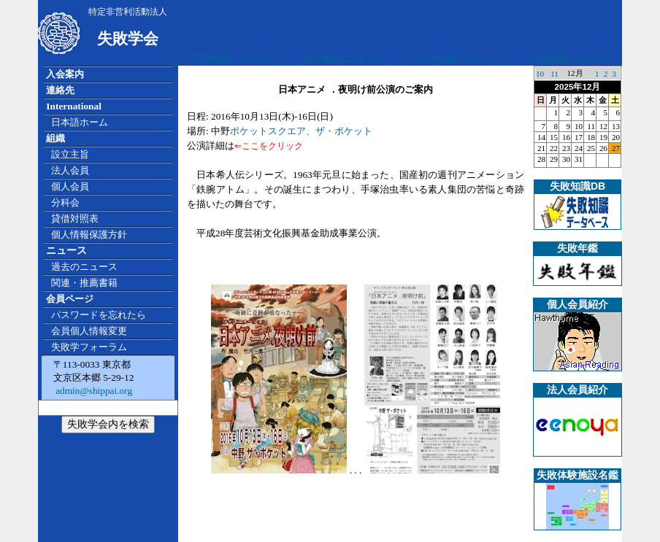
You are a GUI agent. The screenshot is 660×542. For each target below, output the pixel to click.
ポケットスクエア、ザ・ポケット (301, 130)
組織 (55, 138)
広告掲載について (229, 58)
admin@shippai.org (92, 390)
